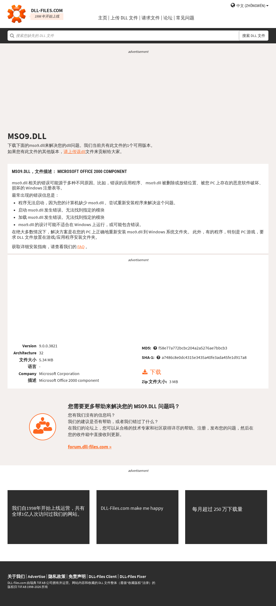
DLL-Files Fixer (133, 576)
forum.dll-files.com (88, 447)
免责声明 (77, 576)
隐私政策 (56, 576)
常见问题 (185, 18)
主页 (102, 18)
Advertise (36, 576)
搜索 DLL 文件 (253, 35)
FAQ (81, 246)
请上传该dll (74, 151)
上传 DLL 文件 (124, 18)
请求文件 (151, 18)
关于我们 (16, 576)
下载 (155, 372)
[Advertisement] (138, 92)
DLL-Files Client (103, 576)
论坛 (167, 18)
